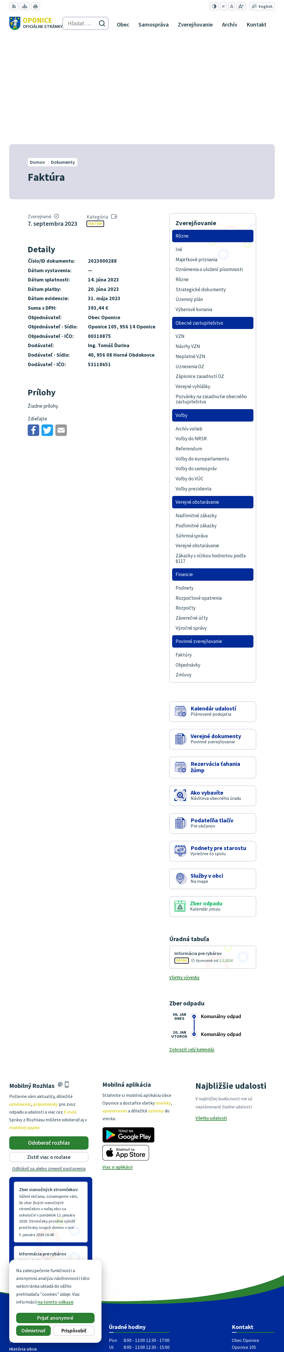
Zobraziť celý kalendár (192, 942)
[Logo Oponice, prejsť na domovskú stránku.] (36, 23)
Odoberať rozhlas (49, 1035)
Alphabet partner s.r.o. (252, 1320)
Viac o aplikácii (117, 1060)
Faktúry (95, 116)
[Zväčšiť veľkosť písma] (241, 6)
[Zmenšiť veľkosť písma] (223, 6)
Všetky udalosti (211, 1011)
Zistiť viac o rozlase (49, 1050)
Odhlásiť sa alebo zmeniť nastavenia (49, 1061)
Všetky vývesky (184, 870)
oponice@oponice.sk (253, 1279)
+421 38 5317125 (248, 1272)
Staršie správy (28, 1159)
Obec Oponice (261, 1328)
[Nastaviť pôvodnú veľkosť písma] (231, 6)
